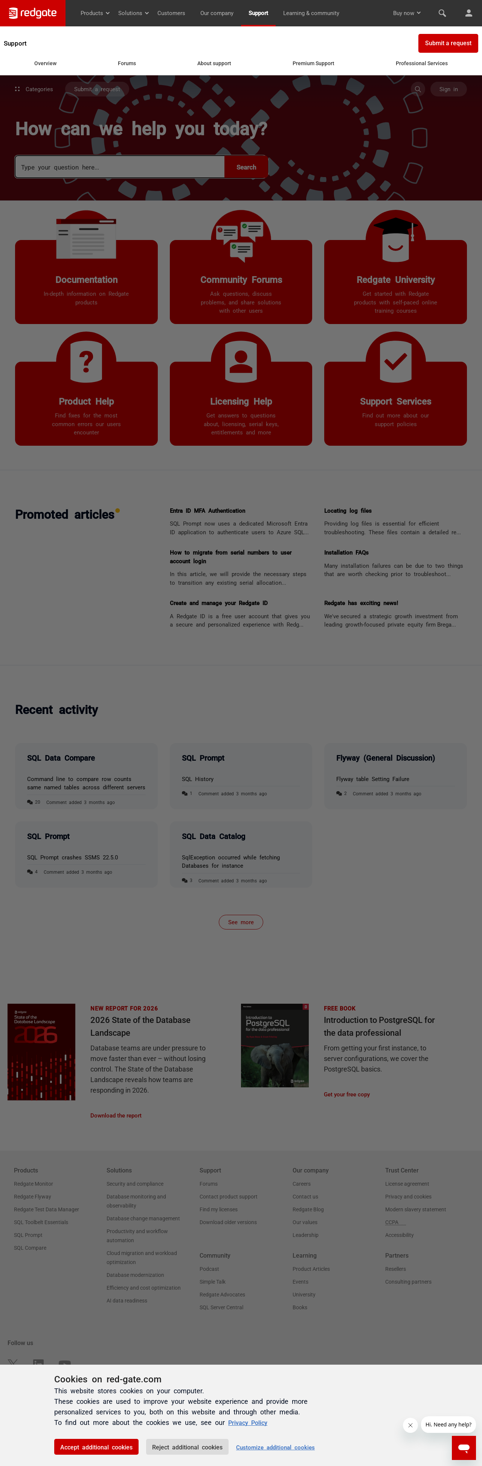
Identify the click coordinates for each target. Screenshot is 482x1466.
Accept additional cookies (96, 1447)
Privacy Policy (250, 1422)
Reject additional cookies (187, 1447)
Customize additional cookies (275, 1447)
